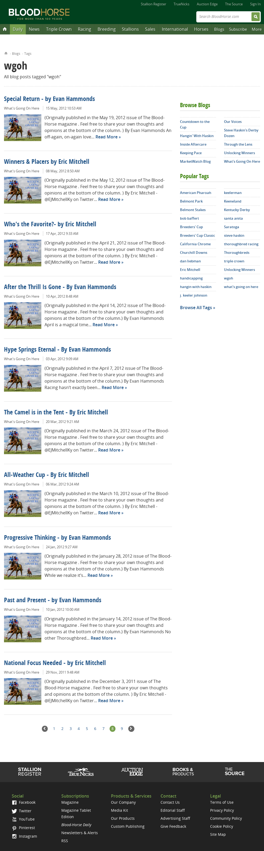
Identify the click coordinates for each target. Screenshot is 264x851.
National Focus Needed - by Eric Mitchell (55, 663)
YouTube (23, 819)
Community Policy (226, 818)
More (257, 29)
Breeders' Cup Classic (197, 235)
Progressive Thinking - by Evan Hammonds (57, 538)
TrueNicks (181, 4)
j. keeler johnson (193, 295)
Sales (150, 29)
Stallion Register (153, 4)
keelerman (233, 192)
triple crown (234, 261)
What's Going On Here (21, 108)
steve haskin (234, 235)
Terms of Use (222, 802)
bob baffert (189, 218)
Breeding (107, 29)
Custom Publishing (128, 826)
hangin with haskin (195, 286)
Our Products (123, 818)
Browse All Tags (196, 307)
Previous (45, 729)
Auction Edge (207, 4)
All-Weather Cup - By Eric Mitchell (46, 475)
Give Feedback (173, 826)
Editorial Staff (173, 810)
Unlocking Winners (239, 152)
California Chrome (195, 244)
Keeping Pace (191, 152)
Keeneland (232, 201)
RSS (64, 840)
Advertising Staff (175, 818)
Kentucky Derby (237, 209)
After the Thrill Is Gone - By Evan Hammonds (60, 287)
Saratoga (231, 226)
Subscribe (238, 29)
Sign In (255, 4)
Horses (201, 29)
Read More (106, 137)
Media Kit (119, 810)
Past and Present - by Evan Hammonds (52, 600)
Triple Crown (59, 29)
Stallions (130, 29)
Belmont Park (191, 201)
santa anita (233, 218)
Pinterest (23, 827)
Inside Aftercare (193, 144)
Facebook (23, 802)
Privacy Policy (222, 810)
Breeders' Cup (191, 226)
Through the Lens (238, 144)
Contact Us (170, 802)
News (34, 29)
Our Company (123, 802)
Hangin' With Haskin (197, 135)
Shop (183, 771)
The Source (234, 4)
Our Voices (233, 121)
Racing (84, 29)
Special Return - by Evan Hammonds (49, 99)
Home (6, 53)
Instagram (24, 836)
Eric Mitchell (190, 269)
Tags (27, 53)
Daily (18, 29)
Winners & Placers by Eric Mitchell (46, 162)
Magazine (70, 802)
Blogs (219, 29)
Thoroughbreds (236, 252)
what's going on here (241, 286)
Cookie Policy (221, 826)
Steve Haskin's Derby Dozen (241, 133)
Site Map (218, 834)
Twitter (21, 810)
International (175, 29)
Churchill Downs (193, 252)
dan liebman (190, 261)
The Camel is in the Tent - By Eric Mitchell (56, 413)
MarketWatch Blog (195, 161)
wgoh (228, 278)
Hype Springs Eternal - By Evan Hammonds (57, 350)
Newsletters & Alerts (79, 832)
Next (131, 729)
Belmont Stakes (193, 209)
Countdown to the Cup (195, 124)
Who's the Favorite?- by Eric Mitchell (50, 225)
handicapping (191, 278)
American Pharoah (195, 192)
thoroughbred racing (241, 244)
